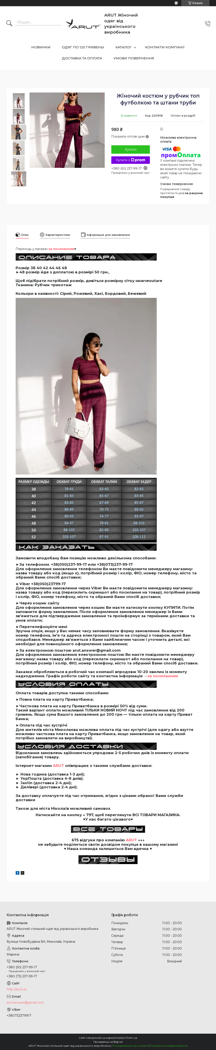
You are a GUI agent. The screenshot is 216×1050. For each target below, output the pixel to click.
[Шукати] (9, 23)
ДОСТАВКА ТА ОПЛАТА (82, 58)
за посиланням (162, 676)
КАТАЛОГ (123, 47)
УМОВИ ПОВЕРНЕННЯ (134, 58)
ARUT (58, 765)
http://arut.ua (16, 989)
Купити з (130, 160)
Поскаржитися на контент (130, 1045)
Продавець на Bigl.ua (108, 1041)
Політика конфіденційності (169, 1045)
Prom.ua (131, 1037)
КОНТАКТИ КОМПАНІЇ (165, 47)
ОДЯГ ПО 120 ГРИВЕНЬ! (83, 47)
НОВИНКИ (40, 47)
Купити (130, 149)
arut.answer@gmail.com (25, 1003)
